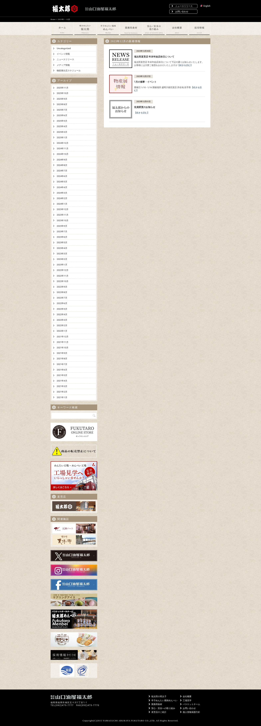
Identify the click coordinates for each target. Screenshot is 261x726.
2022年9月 (62, 287)
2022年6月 (62, 303)
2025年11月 (62, 87)
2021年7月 (62, 364)
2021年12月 (62, 336)
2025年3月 (62, 132)
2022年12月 (62, 270)
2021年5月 (62, 375)
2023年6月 (62, 237)
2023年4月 (62, 248)
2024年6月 (62, 176)
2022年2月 (62, 325)
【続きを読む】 (185, 65)
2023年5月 (62, 242)
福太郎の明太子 (157, 696)
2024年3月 (62, 193)
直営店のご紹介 (157, 712)
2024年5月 (62, 181)
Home (53, 19)
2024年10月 (62, 154)
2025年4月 (62, 126)
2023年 (61, 19)
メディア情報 (63, 65)
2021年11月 (62, 342)
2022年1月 (62, 331)
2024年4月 (62, 187)
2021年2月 (62, 391)
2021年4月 (62, 380)
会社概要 (185, 696)
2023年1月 (62, 264)
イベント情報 (63, 54)
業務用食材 (155, 704)
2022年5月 (62, 309)
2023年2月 (62, 259)
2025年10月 (62, 93)
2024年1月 (62, 204)
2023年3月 (62, 253)
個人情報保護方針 (190, 712)
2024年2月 (62, 198)
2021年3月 (62, 386)
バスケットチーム (190, 704)
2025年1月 (62, 137)
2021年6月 (62, 369)
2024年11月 (62, 148)
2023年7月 (62, 231)
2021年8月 (62, 358)
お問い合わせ (180, 11)
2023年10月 (62, 220)
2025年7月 (62, 110)
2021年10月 (62, 347)
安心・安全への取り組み (162, 708)
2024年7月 (62, 170)
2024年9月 (62, 159)
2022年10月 (62, 281)
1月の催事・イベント (145, 81)
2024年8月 (62, 165)
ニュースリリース (182, 6)
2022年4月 (62, 314)
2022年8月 (62, 292)
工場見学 (185, 700)
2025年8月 (62, 104)
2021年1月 (62, 397)
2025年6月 (62, 115)
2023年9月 (62, 226)
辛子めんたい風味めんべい (163, 700)
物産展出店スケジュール (69, 70)
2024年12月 (62, 143)
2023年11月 (62, 215)
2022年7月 (62, 298)
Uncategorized (64, 48)
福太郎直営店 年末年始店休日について (154, 56)
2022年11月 (62, 276)
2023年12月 (62, 209)
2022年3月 (62, 320)
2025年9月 (62, 99)
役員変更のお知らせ (144, 107)
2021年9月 (62, 353)
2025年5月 (62, 121)
